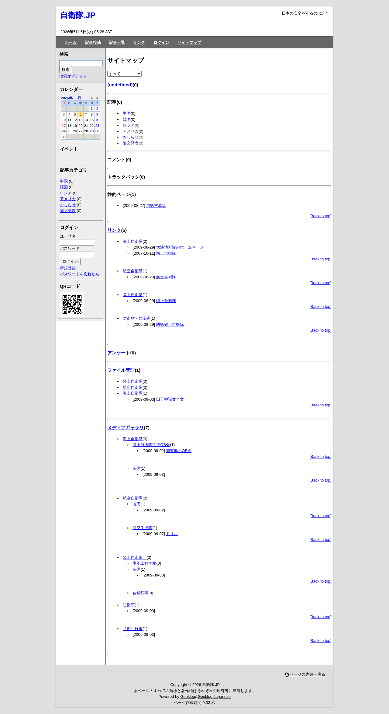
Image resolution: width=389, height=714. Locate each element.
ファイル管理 (121, 370)
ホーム (71, 42)
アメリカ (131, 131)
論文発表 (131, 143)
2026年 (67, 98)
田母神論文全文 (170, 399)
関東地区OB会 (178, 450)
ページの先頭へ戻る (307, 674)
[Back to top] (320, 216)
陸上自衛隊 (133, 294)
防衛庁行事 (133, 628)
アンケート (118, 352)
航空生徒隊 (142, 527)
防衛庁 (129, 605)
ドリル (172, 533)
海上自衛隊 (133, 241)
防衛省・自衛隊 (136, 318)
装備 (136, 468)
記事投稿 (93, 42)
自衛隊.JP (77, 15)
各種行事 (140, 593)
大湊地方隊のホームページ (180, 247)
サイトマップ (189, 42)
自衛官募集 (156, 205)
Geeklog (187, 696)
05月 (77, 98)
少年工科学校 (144, 563)
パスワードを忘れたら (79, 274)
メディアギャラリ (125, 427)
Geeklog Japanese (214, 696)
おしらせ (131, 137)
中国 (127, 113)
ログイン (161, 42)
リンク (139, 42)
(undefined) (120, 84)
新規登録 (68, 268)
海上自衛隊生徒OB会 (151, 444)
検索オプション (73, 76)
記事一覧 (117, 42)
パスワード (70, 248)
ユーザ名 (68, 236)
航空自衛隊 (133, 271)
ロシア (129, 125)
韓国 (127, 119)
